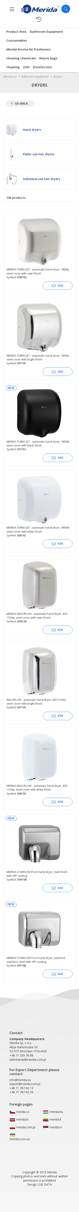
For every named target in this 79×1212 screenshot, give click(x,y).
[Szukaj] (66, 9)
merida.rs (52, 1127)
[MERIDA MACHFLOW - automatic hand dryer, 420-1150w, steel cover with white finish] (39, 763)
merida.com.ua (19, 1137)
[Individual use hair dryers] (39, 179)
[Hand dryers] (39, 129)
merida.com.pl (22, 1127)
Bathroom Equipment (46, 31)
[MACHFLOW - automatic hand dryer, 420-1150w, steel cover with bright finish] (39, 677)
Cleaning (13, 67)
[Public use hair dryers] (39, 154)
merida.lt (52, 1119)
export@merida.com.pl (24, 1084)
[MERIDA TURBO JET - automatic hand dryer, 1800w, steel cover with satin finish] (39, 247)
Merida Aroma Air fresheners (28, 49)
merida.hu (53, 1112)
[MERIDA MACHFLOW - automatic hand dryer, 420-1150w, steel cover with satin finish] (39, 591)
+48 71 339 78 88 (21, 1055)
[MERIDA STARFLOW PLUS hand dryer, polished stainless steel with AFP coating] (39, 935)
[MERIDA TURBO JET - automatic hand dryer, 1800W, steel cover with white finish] (39, 505)
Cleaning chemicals (21, 58)
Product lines (16, 31)
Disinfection (42, 67)
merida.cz (19, 1112)
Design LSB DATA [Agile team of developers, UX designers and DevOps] (39, 1184)
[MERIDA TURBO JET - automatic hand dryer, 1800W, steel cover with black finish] (39, 419)
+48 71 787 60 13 (21, 1088)
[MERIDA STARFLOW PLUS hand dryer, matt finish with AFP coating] (39, 849)
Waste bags (48, 58)
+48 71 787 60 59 (21, 1092)
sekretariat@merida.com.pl (27, 1060)
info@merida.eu (20, 1080)
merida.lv (18, 1119)
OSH (26, 67)
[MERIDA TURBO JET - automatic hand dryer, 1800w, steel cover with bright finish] (39, 333)
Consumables (16, 40)
